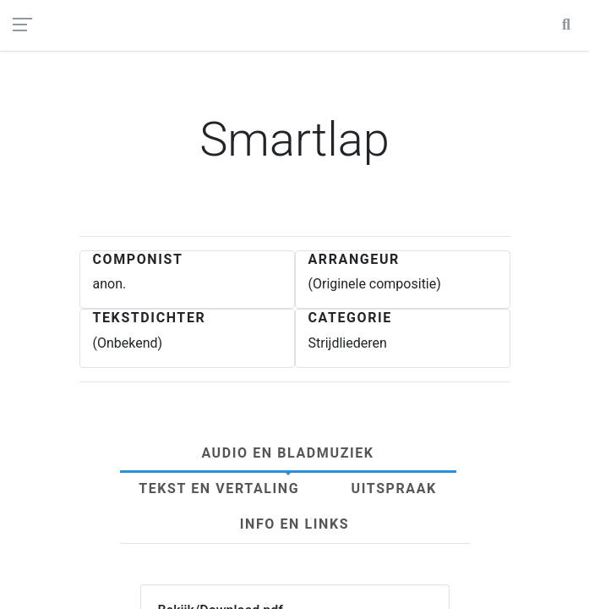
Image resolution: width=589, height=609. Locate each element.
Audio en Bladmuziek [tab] (287, 453)
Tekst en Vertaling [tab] (219, 488)
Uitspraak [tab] (394, 488)
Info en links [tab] (294, 524)
